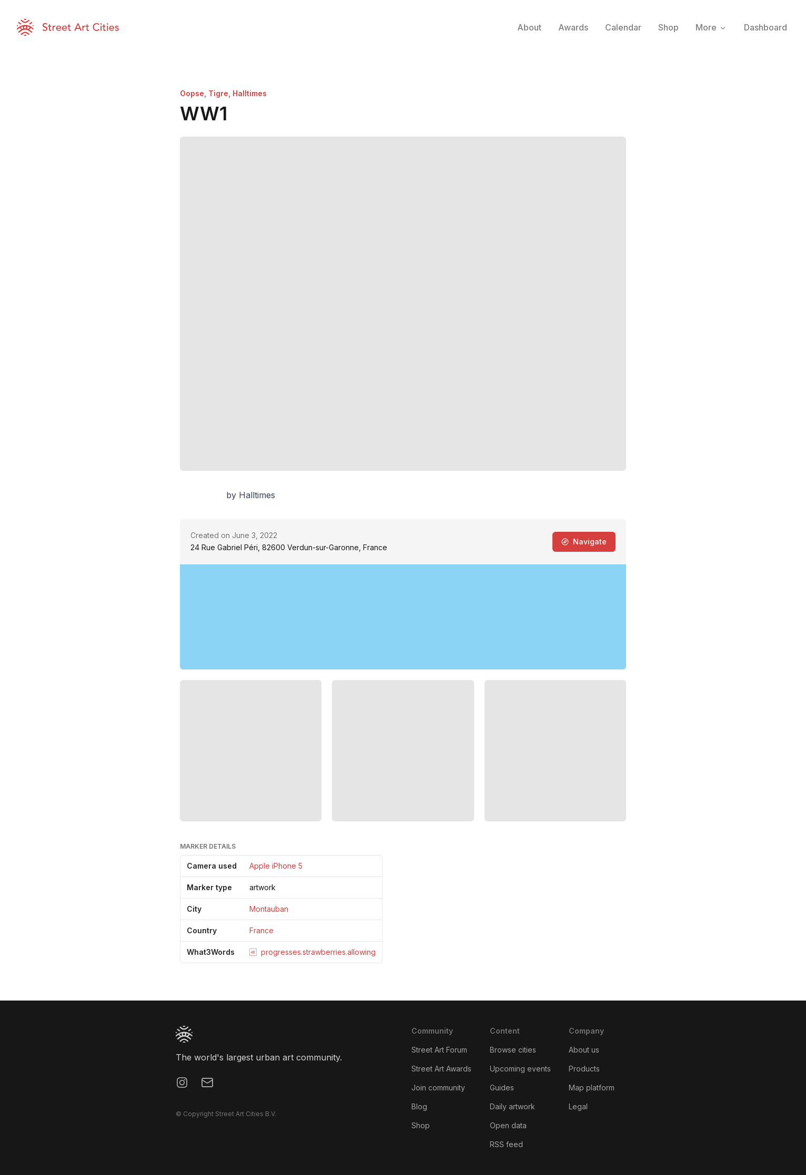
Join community (438, 1087)
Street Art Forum (439, 1049)
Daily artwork (512, 1106)
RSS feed (506, 1144)
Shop (420, 1125)
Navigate (584, 541)
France (261, 930)
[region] (403, 616)
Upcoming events (520, 1068)
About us (584, 1049)
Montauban (268, 908)
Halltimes (250, 93)
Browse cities (513, 1049)
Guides (502, 1087)
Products (584, 1068)
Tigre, (220, 93)
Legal (578, 1106)
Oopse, (194, 93)
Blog (419, 1106)
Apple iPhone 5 (276, 865)
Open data (508, 1125)
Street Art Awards (441, 1068)
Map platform (591, 1087)
